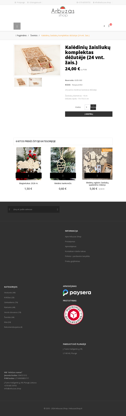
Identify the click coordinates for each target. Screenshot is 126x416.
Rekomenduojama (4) (13, 327)
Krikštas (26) (9, 297)
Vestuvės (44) (9, 292)
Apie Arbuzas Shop (73, 236)
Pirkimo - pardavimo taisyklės (77, 256)
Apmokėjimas (70, 246)
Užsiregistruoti (34, 2)
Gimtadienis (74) (11, 302)
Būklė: (68, 84)
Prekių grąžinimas (72, 261)
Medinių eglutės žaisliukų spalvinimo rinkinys (97, 184)
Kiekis (78, 107)
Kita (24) (7, 322)
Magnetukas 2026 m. (28, 183)
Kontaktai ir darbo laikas (75, 251)
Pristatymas (70, 241)
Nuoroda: (69, 80)
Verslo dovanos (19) (12, 312)
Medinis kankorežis (63, 183)
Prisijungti (20, 2)
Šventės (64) (9, 317)
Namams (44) (9, 307)
